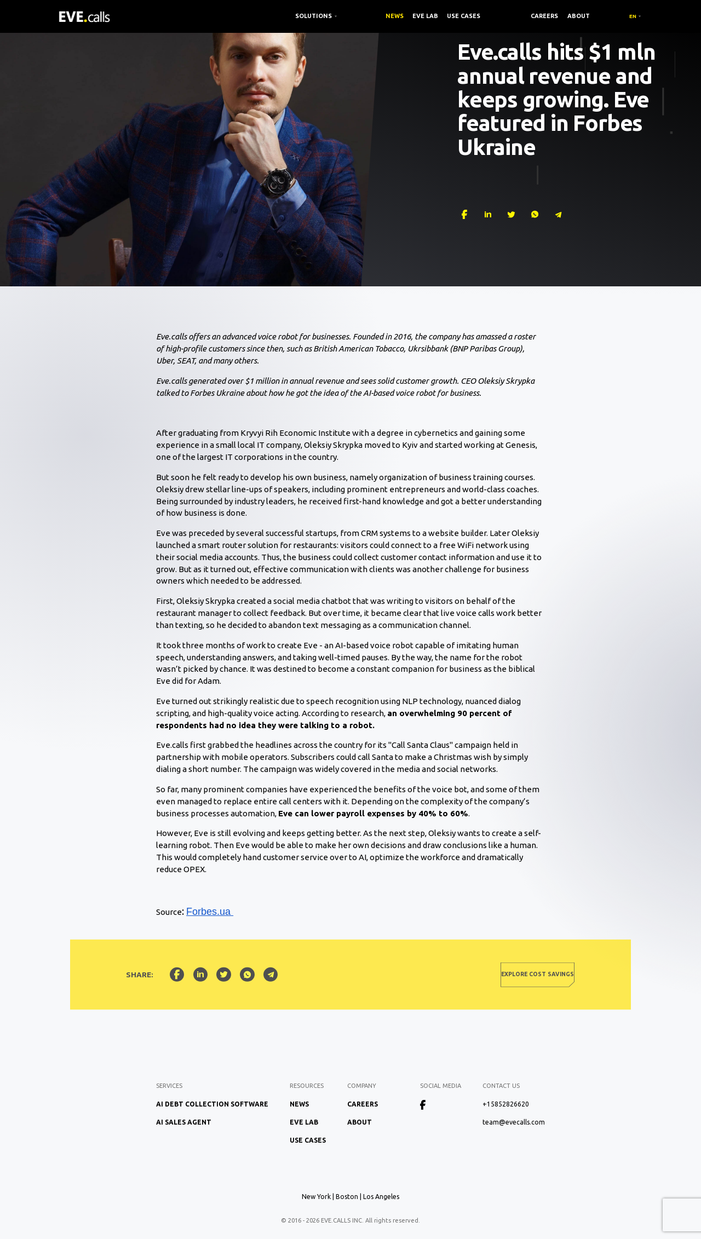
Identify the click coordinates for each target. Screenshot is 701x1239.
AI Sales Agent (183, 1122)
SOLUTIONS (313, 16)
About (578, 16)
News (395, 16)
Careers (544, 16)
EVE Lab (425, 16)
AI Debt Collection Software (212, 1104)
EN (632, 16)
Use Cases (463, 16)
